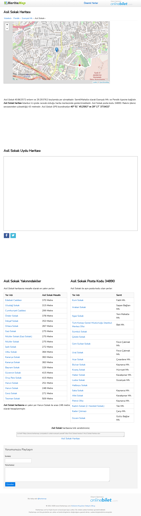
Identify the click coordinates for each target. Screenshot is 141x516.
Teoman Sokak (12, 398)
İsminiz (8, 456)
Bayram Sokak (12, 367)
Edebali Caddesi (13, 300)
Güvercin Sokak (13, 372)
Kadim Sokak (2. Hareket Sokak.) (88, 406)
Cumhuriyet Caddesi (15, 310)
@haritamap (42, 499)
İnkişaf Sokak (11, 320)
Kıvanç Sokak (78, 369)
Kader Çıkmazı (79, 411)
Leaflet (95, 82)
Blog (93, 506)
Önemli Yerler (91, 3)
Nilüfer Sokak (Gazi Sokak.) (18, 336)
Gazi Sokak (10, 331)
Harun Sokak (11, 382)
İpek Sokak (10, 346)
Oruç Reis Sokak (13, 377)
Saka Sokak (77, 390)
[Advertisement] (124, 58)
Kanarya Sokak (12, 357)
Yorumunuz (9, 465)
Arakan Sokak (79, 307)
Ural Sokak (77, 352)
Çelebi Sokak (78, 336)
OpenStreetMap (104, 82)
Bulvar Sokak (78, 364)
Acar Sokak (77, 359)
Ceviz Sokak (11, 393)
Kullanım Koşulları (78, 506)
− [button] (7, 29)
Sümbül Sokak (79, 331)
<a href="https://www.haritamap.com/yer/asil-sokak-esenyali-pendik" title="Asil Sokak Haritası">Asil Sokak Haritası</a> (70, 434)
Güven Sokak (78, 418)
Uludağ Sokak (12, 305)
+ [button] (7, 25)
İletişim (87, 506)
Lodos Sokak (78, 380)
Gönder (10, 484)
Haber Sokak (78, 374)
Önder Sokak (11, 315)
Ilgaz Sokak (78, 315)
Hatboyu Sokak (79, 385)
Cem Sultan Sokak (81, 343)
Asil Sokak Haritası (70, 438)
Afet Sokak (77, 395)
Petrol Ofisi (77, 400)
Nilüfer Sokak (12, 341)
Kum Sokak (77, 300)
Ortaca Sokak (11, 326)
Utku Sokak (11, 351)
